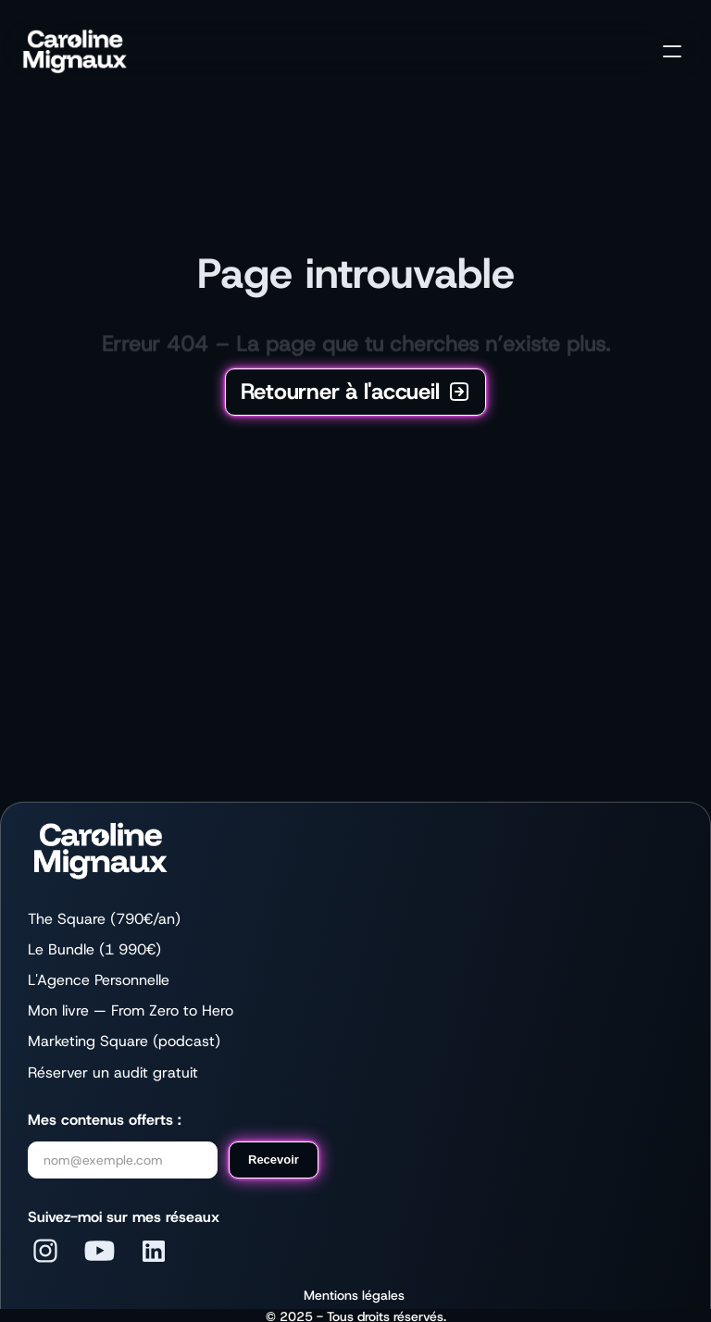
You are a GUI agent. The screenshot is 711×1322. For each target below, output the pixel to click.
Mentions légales (356, 1295)
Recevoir (273, 1159)
